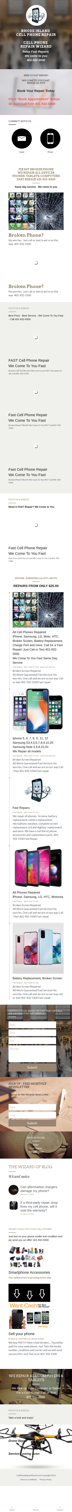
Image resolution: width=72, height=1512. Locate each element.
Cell (12, 1040)
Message (14, 1048)
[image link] (22, 138)
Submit (32, 1067)
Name (13, 1024)
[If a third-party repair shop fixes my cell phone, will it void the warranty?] (14, 1205)
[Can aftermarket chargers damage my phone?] (14, 1190)
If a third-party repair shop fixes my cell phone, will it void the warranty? (39, 1206)
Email (12, 1032)
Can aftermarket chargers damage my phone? (38, 1189)
